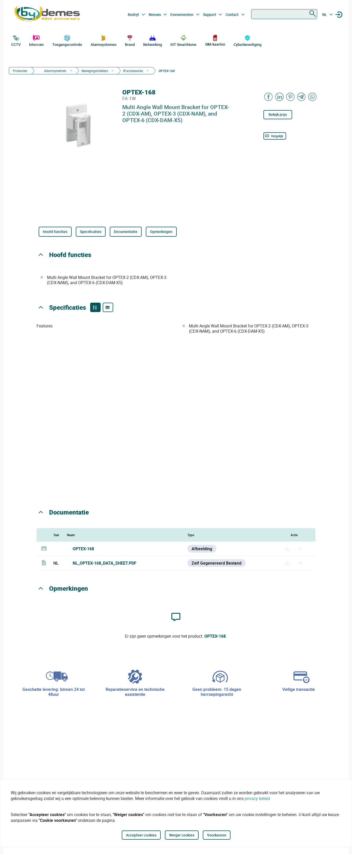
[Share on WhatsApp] (312, 97)
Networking (152, 40)
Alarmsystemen (104, 40)
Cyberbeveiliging (247, 40)
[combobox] (284, 14)
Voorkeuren (216, 835)
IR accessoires (133, 71)
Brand (130, 40)
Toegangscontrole (67, 40)
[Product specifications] (108, 307)
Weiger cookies (181, 835)
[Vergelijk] (274, 136)
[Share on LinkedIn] (279, 97)
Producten (20, 71)
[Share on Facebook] (268, 97)
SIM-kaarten (215, 40)
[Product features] (95, 307)
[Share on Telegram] (301, 97)
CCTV (16, 40)
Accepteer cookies (141, 835)
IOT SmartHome (183, 40)
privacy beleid (257, 798)
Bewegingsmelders (95, 71)
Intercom (36, 40)
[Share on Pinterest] (290, 97)
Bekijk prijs (278, 114)
